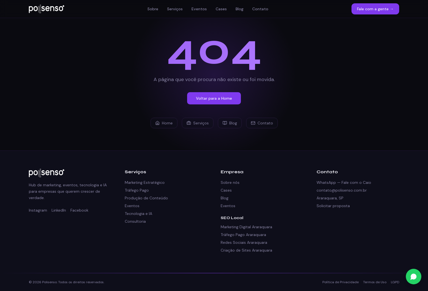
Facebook (79, 210)
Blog (239, 8)
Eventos (199, 8)
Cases (221, 8)
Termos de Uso (374, 282)
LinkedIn (59, 210)
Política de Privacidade (340, 282)
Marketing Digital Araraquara (246, 226)
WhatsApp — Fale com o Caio (344, 182)
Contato (260, 8)
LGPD (395, 282)
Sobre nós (230, 182)
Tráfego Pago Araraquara (243, 234)
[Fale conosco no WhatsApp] (413, 276)
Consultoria (135, 221)
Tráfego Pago (137, 190)
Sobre (152, 8)
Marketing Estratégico (145, 182)
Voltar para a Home (214, 98)
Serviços (175, 8)
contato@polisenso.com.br (342, 190)
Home (164, 123)
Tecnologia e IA (138, 213)
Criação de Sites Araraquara (246, 250)
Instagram (38, 210)
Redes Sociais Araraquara (244, 242)
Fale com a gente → (375, 8)
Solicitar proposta (333, 205)
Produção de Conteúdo (146, 197)
